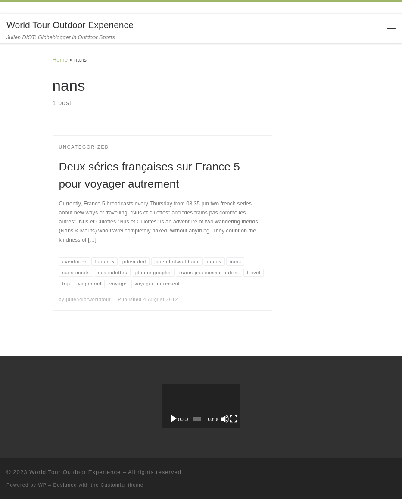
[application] (200, 406)
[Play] (173, 419)
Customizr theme (122, 484)
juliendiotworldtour (88, 299)
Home (60, 59)
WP (42, 484)
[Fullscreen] (233, 419)
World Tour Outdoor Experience (75, 472)
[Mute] (225, 419)
